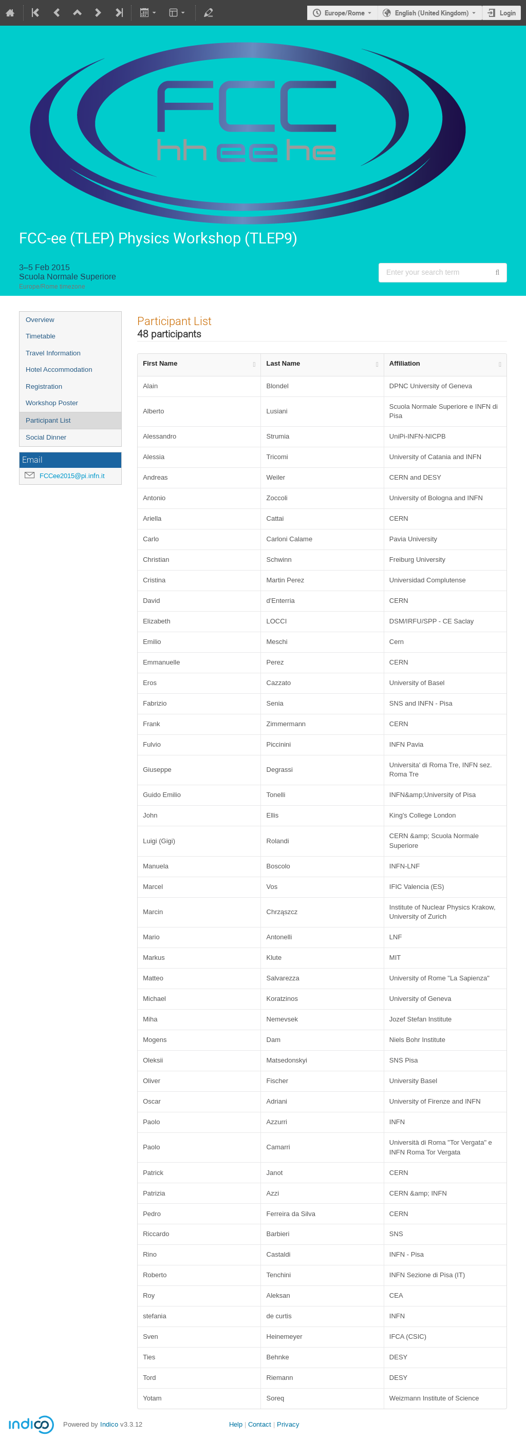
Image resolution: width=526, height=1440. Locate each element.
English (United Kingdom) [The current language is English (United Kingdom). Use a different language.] (432, 12)
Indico (109, 1424)
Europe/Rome (345, 12)
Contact (259, 1424)
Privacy (288, 1424)
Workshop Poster (52, 403)
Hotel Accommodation (59, 369)
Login (508, 12)
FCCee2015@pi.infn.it (72, 475)
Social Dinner (46, 437)
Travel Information (53, 353)
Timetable (40, 336)
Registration (44, 386)
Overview (40, 320)
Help (235, 1424)
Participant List (48, 420)
